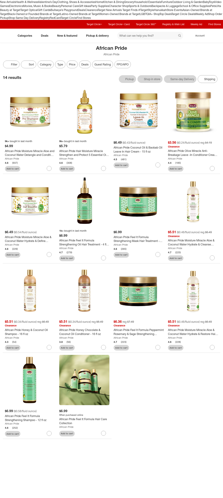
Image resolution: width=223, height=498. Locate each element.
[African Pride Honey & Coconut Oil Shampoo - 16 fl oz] (30, 332)
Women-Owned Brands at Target (119, 14)
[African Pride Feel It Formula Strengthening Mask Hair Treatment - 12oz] (139, 239)
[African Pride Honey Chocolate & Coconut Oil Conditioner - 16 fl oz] (84, 332)
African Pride (12, 158)
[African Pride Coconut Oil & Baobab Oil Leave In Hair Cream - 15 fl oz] (139, 150)
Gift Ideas (85, 6)
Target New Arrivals (110, 10)
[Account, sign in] (198, 35)
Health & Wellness (27, 2)
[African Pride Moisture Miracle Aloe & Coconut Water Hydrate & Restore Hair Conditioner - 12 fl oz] (193, 332)
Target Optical (29, 10)
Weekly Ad (201, 14)
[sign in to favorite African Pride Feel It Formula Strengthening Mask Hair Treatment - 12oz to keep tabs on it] (157, 254)
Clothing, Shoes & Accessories (76, 2)
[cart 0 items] (216, 35)
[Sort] (28, 64)
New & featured (68, 35)
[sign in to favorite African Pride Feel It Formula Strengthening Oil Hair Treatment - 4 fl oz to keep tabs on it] (103, 258)
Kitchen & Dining (113, 2)
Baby (206, 2)
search (179, 36)
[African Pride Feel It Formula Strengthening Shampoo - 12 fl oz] (30, 418)
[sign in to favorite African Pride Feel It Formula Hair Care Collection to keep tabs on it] (103, 433)
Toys (211, 2)
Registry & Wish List (173, 24)
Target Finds (130, 10)
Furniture (166, 2)
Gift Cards (44, 10)
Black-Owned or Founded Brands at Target (34, 14)
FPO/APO (123, 64)
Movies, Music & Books (37, 6)
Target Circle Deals (183, 14)
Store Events (175, 10)
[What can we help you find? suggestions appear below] (150, 35)
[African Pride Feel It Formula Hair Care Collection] (84, 421)
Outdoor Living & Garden (187, 2)
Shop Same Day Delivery (24, 18)
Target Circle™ (94, 24)
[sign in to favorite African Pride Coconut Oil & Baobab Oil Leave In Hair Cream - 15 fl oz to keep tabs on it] (157, 165)
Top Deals (165, 14)
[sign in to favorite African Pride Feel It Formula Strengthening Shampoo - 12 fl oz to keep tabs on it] (49, 433)
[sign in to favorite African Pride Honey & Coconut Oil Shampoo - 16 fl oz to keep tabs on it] (49, 347)
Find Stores (84, 18)
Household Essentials (147, 2)
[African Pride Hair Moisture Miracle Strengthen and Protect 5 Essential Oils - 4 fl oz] (84, 153)
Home (99, 2)
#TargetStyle (146, 10)
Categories (26, 35)
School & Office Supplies (194, 6)
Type (60, 64)
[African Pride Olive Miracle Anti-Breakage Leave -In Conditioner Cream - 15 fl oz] (193, 153)
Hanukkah (160, 10)
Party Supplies (100, 6)
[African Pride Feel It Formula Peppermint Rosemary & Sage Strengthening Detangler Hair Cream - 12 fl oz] (139, 332)
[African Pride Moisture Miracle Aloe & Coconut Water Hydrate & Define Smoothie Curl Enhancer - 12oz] (30, 239)
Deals (81, 10)
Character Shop (119, 6)
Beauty (56, 6)
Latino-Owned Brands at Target (79, 14)
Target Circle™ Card (119, 24)
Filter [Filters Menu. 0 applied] (11, 64)
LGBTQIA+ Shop (150, 14)
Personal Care (70, 6)
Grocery (129, 2)
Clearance (91, 10)
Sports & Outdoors (140, 6)
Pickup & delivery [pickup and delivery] (99, 35)
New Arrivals (8, 2)
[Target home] (7, 35)
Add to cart (12, 168)
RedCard (55, 18)
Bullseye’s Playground (64, 10)
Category (45, 64)
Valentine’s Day (47, 2)
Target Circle (69, 18)
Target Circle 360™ (146, 24)
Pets (213, 6)
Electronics (16, 6)
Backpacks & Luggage (165, 6)
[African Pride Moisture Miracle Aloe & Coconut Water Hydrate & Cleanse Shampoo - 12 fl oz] (193, 242)
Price (72, 64)
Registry (44, 18)
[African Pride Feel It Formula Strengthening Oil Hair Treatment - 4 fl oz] (84, 242)
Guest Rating (102, 64)
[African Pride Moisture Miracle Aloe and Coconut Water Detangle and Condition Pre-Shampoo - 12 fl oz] (30, 153)
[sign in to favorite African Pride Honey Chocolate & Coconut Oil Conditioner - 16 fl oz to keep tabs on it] (103, 347)
